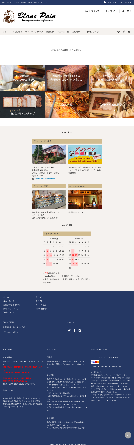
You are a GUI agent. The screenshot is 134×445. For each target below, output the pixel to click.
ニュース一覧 (63, 32)
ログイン (126, 2)
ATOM (10, 322)
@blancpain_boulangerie (44, 178)
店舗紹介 (50, 32)
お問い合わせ (93, 32)
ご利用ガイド (78, 32)
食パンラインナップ (34, 32)
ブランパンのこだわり (12, 32)
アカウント (110, 2)
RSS (4, 322)
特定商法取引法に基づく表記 (14, 325)
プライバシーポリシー (12, 329)
